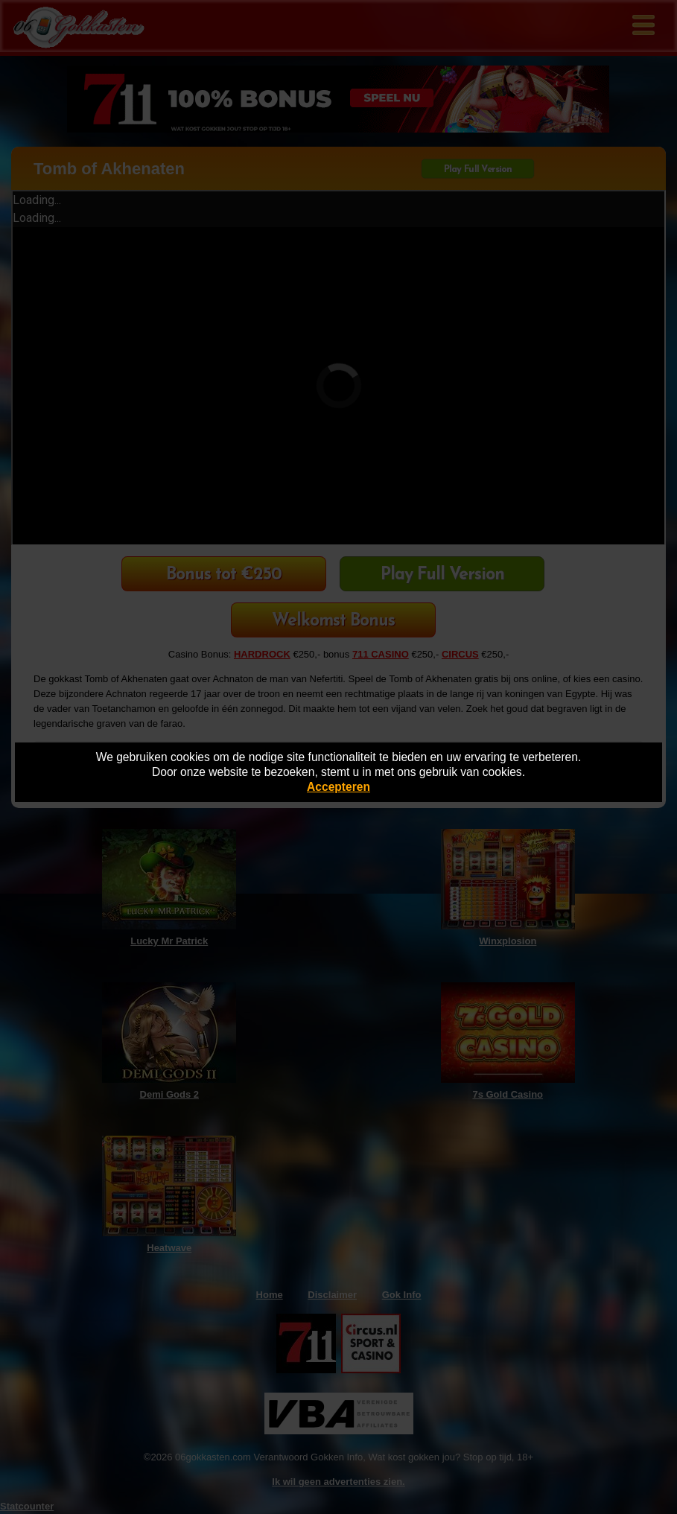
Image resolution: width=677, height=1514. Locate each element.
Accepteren (338, 786)
